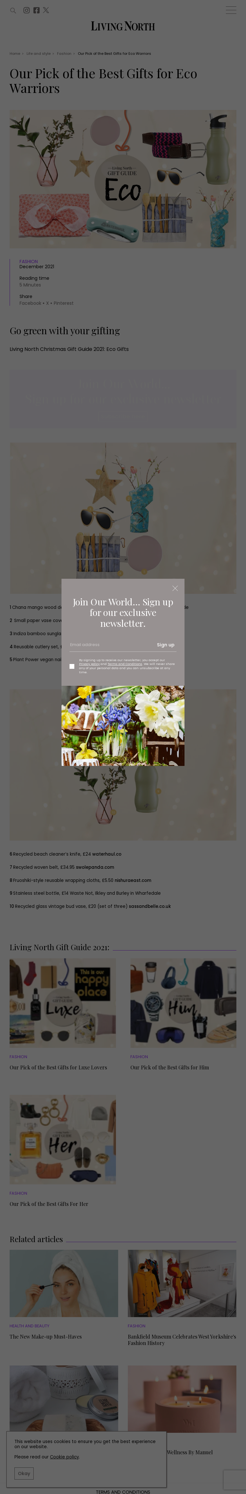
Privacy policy (89, 664)
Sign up (166, 645)
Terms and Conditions (125, 664)
